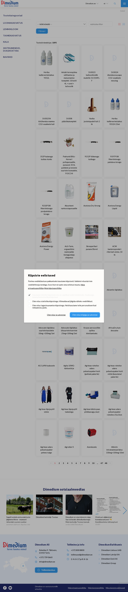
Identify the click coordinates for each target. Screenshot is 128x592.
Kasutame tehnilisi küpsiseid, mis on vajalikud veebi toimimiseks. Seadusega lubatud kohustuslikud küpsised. (63, 296)
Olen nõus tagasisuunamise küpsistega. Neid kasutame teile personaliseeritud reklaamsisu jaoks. (64, 306)
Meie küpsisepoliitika (53, 288)
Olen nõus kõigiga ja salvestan (85, 315)
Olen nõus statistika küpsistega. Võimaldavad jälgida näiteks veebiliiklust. (62, 301)
